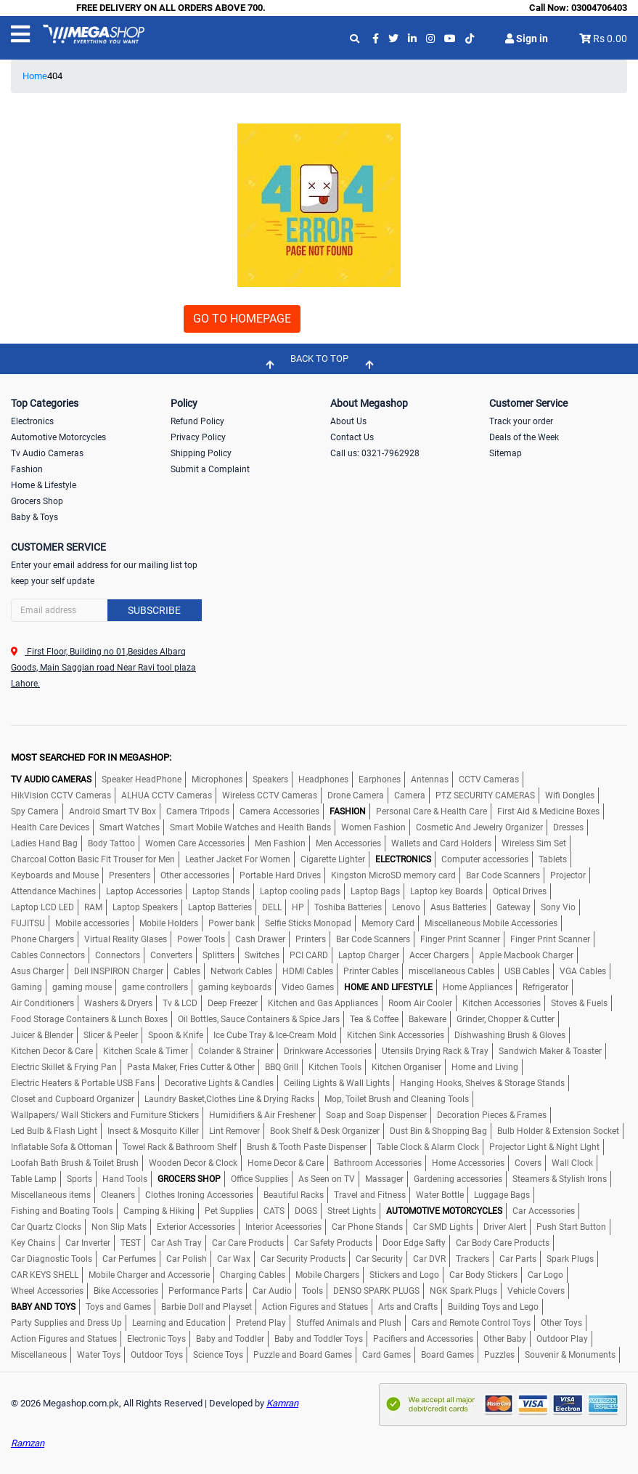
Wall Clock (572, 1163)
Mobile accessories (92, 923)
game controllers (155, 987)
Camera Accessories (279, 811)
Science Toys (218, 1355)
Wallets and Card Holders (441, 843)
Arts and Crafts (408, 1307)
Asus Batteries (458, 907)
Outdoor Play (562, 1339)
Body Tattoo (111, 843)
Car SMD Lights (443, 1227)
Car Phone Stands (367, 1227)
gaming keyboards (234, 987)
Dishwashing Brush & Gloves (509, 1035)
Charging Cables (252, 1275)
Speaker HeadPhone (141, 779)
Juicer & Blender (42, 1035)
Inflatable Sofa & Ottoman (62, 1147)
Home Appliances (477, 987)
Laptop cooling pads (300, 891)
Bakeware (427, 1019)
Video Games (308, 987)
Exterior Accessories (196, 1227)
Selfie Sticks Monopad (308, 923)
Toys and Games (118, 1307)
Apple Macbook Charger (526, 955)
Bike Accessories (126, 1291)
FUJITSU (28, 923)
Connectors (117, 955)
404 (54, 75)
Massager (384, 1179)
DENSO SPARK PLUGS (376, 1291)
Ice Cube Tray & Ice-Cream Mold (275, 1035)
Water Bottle (440, 1195)
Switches (262, 955)
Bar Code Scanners (503, 875)
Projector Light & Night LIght (544, 1147)
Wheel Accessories (47, 1291)
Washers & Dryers (118, 1003)
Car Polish (186, 1259)
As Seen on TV (326, 1179)
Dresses (568, 827)
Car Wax (233, 1259)
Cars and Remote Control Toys (471, 1323)
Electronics (32, 421)
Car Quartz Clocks (46, 1227)
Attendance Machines (53, 891)
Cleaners (118, 1195)
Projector (568, 875)
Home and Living (484, 1067)
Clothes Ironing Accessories (199, 1195)
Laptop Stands (221, 891)
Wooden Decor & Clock (193, 1163)
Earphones (380, 779)
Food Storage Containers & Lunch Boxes (89, 1019)
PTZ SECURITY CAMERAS (485, 795)
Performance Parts (205, 1291)
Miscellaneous (39, 1355)
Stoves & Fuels (579, 1003)
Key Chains (33, 1243)
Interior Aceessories (283, 1227)
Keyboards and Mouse (55, 875)
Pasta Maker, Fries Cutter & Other (191, 1067)
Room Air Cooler (420, 1003)
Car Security (379, 1259)
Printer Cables (370, 971)
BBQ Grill (281, 1067)
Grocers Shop (37, 501)
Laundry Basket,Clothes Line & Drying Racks (229, 1099)
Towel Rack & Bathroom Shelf (180, 1147)
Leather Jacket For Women (237, 859)
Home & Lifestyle (43, 485)
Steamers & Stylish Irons (559, 1179)
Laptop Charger (368, 955)
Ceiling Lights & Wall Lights (337, 1083)
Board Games (447, 1355)
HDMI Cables (307, 971)
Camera (409, 795)
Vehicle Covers (536, 1291)
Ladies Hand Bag (44, 843)
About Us (348, 421)
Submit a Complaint (210, 469)
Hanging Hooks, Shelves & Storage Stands (482, 1083)
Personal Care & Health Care (431, 811)
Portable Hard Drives (280, 875)
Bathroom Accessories (378, 1163)
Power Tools (201, 939)
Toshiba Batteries (348, 907)
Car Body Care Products (502, 1243)
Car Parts (517, 1259)
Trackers (472, 1259)
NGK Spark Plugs (463, 1291)
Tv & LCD (180, 1003)
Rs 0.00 (610, 38)
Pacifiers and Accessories (423, 1339)
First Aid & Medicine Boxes (548, 811)
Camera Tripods (197, 811)
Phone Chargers (42, 939)
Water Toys (98, 1355)
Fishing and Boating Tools (62, 1211)
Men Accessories (348, 843)
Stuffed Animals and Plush (348, 1323)
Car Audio (272, 1291)
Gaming (26, 987)
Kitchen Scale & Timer (145, 1051)
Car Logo (545, 1275)
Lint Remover (234, 1131)
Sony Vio (558, 907)
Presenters (129, 875)
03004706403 (599, 7)
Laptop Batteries (220, 907)
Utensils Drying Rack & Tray (435, 1051)
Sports (79, 1179)
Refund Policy (197, 421)
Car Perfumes (129, 1259)
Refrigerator (545, 987)
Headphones (323, 779)
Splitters (218, 955)
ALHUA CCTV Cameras (166, 795)
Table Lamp (34, 1179)
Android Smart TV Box (112, 811)
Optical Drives (520, 891)
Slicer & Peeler (110, 1035)
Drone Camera (355, 795)
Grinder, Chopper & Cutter (506, 1019)
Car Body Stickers (483, 1275)
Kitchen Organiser (406, 1067)
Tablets (553, 859)
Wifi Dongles (569, 795)
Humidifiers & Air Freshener (262, 1115)
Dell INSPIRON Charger (118, 971)
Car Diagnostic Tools (51, 1259)
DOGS (306, 1211)
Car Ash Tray (176, 1243)
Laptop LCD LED (42, 907)
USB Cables (526, 971)
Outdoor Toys (157, 1355)
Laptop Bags (375, 891)
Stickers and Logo (404, 1275)
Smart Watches (129, 827)
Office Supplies (259, 1179)
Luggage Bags (502, 1195)
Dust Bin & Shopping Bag (438, 1131)
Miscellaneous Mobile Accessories (491, 923)
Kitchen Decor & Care (52, 1051)
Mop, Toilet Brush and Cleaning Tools (396, 1099)
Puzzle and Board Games (302, 1355)
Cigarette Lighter (332, 859)
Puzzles (499, 1355)
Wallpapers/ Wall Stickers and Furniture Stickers (105, 1115)
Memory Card (387, 923)
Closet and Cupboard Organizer (72, 1099)
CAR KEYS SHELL (44, 1275)
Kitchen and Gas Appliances (323, 1003)
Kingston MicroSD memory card (393, 875)
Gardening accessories (458, 1179)
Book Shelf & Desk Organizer (325, 1131)
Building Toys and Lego (493, 1307)
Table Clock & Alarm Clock (428, 1147)
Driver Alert (504, 1227)
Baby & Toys (34, 517)
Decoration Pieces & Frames (492, 1115)
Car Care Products (248, 1243)
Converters (171, 955)
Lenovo (406, 907)
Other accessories (194, 875)
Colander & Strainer (236, 1051)
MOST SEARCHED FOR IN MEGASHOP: (91, 757)
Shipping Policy (201, 453)
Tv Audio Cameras (47, 453)
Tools (312, 1291)
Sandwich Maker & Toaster (550, 1051)
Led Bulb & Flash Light (54, 1131)
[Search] (106, 610)
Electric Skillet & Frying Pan (64, 1067)
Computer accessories (484, 859)
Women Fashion (373, 827)
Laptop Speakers (145, 907)
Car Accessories (543, 1211)
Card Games (386, 1355)
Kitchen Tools (334, 1067)
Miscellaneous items (51, 1195)
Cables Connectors (48, 955)
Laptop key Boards (446, 891)
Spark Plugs (570, 1259)
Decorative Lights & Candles (219, 1083)
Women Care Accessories (195, 843)
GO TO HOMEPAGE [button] (242, 318)
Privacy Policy (198, 437)
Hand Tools (124, 1179)
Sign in (526, 38)
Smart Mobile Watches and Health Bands (250, 827)
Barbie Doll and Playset (206, 1307)
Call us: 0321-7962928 (375, 453)
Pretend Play (261, 1323)
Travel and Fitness (370, 1195)
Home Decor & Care (286, 1163)
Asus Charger (37, 971)
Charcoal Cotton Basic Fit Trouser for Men (93, 859)
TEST (130, 1243)
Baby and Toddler (230, 1339)
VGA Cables (583, 971)
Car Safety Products (333, 1243)
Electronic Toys (156, 1339)
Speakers (270, 779)
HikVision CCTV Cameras (61, 795)
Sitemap (505, 453)
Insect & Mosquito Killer (153, 1131)
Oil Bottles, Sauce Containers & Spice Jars (259, 1019)
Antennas (430, 779)
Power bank (231, 923)
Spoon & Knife (175, 1035)
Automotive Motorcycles (58, 437)
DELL (272, 907)
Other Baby (504, 1339)
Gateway (513, 907)
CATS (274, 1211)
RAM (93, 907)
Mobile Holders (168, 923)
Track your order (521, 421)
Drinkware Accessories (328, 1051)
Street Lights (351, 1211)
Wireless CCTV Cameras (269, 795)
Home (35, 75)
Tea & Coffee (374, 1019)
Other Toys (561, 1323)
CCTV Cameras (489, 779)
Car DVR (429, 1259)
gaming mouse (82, 987)
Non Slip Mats (119, 1227)
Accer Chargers (439, 955)
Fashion (27, 469)
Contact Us (352, 437)
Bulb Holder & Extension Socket (558, 1131)
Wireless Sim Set (534, 843)
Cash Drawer (260, 939)
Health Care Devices (50, 827)
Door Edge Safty (414, 1243)
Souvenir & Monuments (570, 1355)
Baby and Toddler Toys (318, 1339)
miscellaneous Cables (451, 971)
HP (298, 907)
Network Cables (241, 971)
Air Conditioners (42, 1003)
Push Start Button (571, 1227)
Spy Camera (35, 811)
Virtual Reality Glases (125, 939)
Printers (310, 939)
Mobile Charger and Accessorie (149, 1275)
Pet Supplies (229, 1211)
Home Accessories (468, 1163)
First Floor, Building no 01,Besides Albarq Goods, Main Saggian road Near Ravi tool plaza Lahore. (103, 668)
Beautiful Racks (293, 1195)
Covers (528, 1163)
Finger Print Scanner (460, 939)
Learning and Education (179, 1323)
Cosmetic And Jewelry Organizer (479, 827)
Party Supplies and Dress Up (66, 1323)
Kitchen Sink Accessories (395, 1035)
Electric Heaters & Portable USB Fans (83, 1083)
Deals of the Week (524, 437)
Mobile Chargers (327, 1275)
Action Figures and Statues (315, 1307)
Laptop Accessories (144, 891)
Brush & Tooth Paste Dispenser (307, 1147)
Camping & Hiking (159, 1211)
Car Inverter (87, 1243)
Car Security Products (303, 1259)
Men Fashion (280, 843)
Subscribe (154, 610)
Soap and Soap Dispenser (376, 1115)
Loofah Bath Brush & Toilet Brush (75, 1163)
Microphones (217, 779)
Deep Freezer (233, 1003)
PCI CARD (309, 955)
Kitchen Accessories (501, 1003)
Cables (186, 971)
